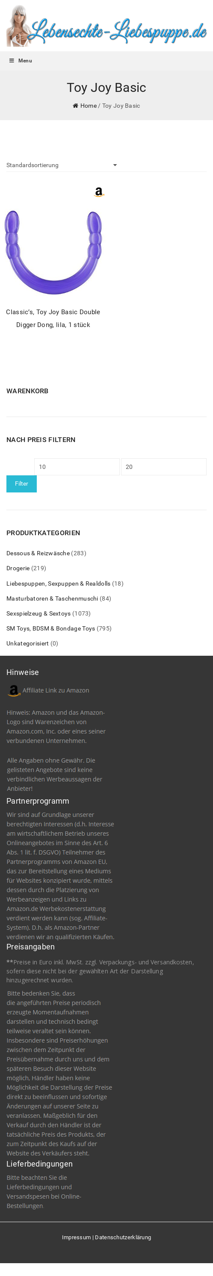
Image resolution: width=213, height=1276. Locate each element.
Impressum (76, 1237)
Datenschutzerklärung (123, 1237)
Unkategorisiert (27, 643)
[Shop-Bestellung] (61, 165)
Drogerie (18, 568)
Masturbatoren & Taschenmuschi (52, 598)
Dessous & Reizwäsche (38, 553)
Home (88, 105)
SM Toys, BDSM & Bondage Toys (50, 628)
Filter (21, 483)
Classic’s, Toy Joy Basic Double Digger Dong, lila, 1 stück (53, 318)
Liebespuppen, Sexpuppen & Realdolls (58, 583)
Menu (20, 61)
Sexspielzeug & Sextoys (38, 613)
